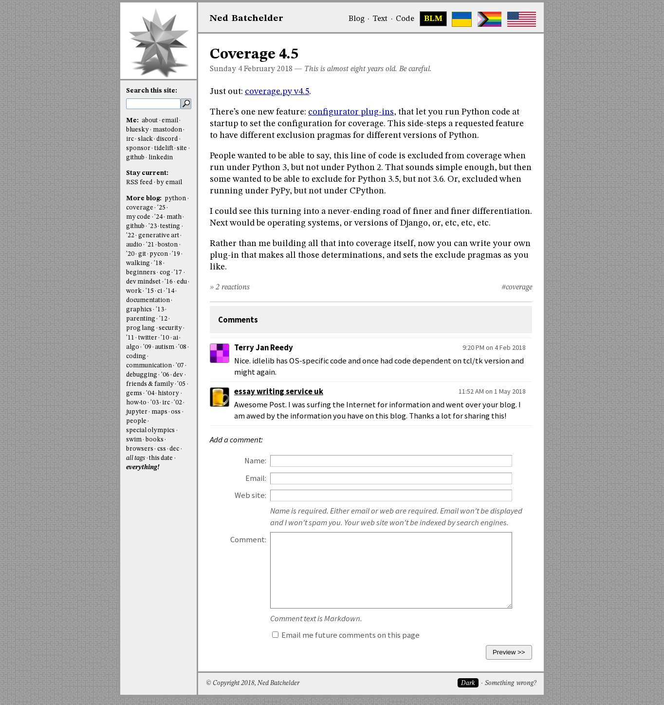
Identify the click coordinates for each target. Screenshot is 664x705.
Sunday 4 (226, 69)
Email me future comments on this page (346, 635)
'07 (180, 365)
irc (130, 139)
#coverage (516, 287)
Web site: (250, 495)
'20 (130, 254)
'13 (160, 309)
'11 (130, 338)
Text (379, 19)
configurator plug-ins (351, 112)
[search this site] (153, 103)
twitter (147, 338)
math (174, 217)
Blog (357, 19)
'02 (178, 403)
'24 (158, 217)
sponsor (138, 148)
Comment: (248, 539)
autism (164, 347)
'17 (178, 272)
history (168, 393)
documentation (148, 300)
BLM (433, 19)
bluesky (137, 130)
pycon (158, 254)
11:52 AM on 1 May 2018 (492, 391)
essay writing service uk (278, 391)
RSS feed (139, 182)
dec (174, 449)
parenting (140, 319)
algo (132, 347)
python (175, 198)
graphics (139, 309)
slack (145, 139)
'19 (176, 254)
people (136, 421)
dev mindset (143, 282)
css (161, 449)
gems (134, 393)
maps (159, 412)
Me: (133, 120)
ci (159, 291)
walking (138, 263)
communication (149, 365)
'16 (169, 282)
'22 (130, 235)
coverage (139, 208)
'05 (181, 384)
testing (170, 226)
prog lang (140, 328)
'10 (165, 338)
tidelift (163, 148)
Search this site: (151, 91)
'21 (150, 245)
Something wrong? (510, 683)
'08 (182, 347)
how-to (136, 403)
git (142, 254)
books (155, 440)
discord (167, 139)
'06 (165, 375)
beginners (141, 272)
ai (175, 338)
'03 (154, 403)
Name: (255, 461)
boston (168, 245)
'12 (163, 319)
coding (136, 356)
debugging (141, 375)
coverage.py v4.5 (277, 91)
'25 (161, 208)
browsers (139, 449)
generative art (158, 235)
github (135, 157)
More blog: (144, 198)
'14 (170, 291)
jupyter (137, 412)
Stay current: (147, 173)
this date (161, 458)
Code (405, 19)
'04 (150, 393)
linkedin (160, 157)
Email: (255, 478)
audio (134, 245)
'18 (158, 263)
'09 (147, 347)
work (134, 291)
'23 (152, 226)
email (170, 120)
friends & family (150, 384)
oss (176, 412)
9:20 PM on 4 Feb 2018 (494, 347)
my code (138, 217)
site (182, 148)
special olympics (150, 430)
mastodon (167, 130)
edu (182, 282)
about (150, 120)
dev (178, 375)
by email (169, 182)
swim (134, 440)
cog (165, 272)
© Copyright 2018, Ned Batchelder (252, 683)
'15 (150, 291)
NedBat (246, 18)
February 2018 (268, 69)
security (170, 328)
